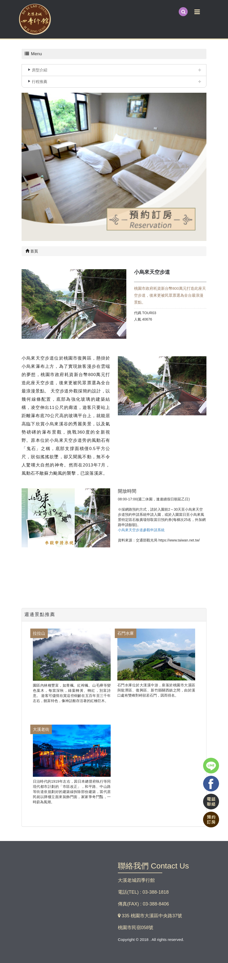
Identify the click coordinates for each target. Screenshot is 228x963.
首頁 (31, 251)
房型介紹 (39, 70)
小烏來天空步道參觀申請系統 (141, 530)
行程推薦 (39, 81)
